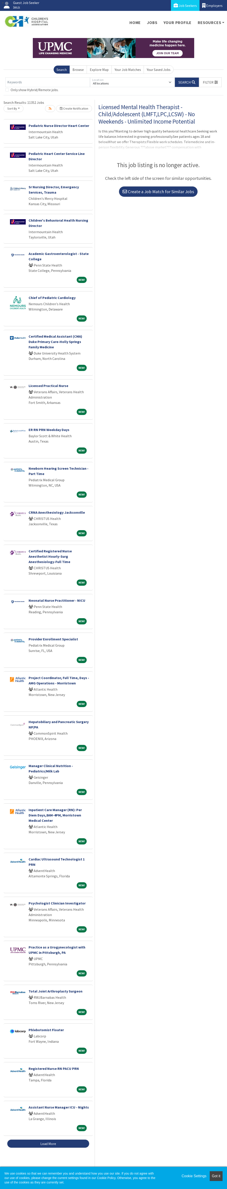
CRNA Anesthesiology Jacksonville (57, 512)
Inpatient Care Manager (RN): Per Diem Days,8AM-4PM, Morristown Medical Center (55, 815)
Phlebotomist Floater (46, 1030)
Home (135, 22)
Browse (78, 69)
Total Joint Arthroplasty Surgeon (55, 991)
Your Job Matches (128, 69)
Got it (216, 1176)
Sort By (12, 108)
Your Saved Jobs (158, 69)
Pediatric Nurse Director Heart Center (59, 125)
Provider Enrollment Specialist (53, 639)
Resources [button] (209, 22)
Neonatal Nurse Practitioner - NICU (57, 600)
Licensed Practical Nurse (48, 385)
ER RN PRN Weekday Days (49, 429)
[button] (210, 82)
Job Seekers (185, 5)
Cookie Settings (194, 1176)
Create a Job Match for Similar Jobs (158, 191)
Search (62, 69)
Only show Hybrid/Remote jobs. (35, 90)
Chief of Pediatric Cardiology (52, 297)
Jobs (152, 22)
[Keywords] (47, 82)
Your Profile (178, 22)
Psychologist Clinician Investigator (57, 903)
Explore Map (99, 69)
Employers (212, 5)
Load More (48, 1143)
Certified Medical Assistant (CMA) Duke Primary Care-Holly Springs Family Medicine (55, 341)
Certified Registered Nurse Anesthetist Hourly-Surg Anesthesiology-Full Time (50, 556)
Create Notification (74, 108)
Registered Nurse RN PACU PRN (54, 1068)
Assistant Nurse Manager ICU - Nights (59, 1107)
